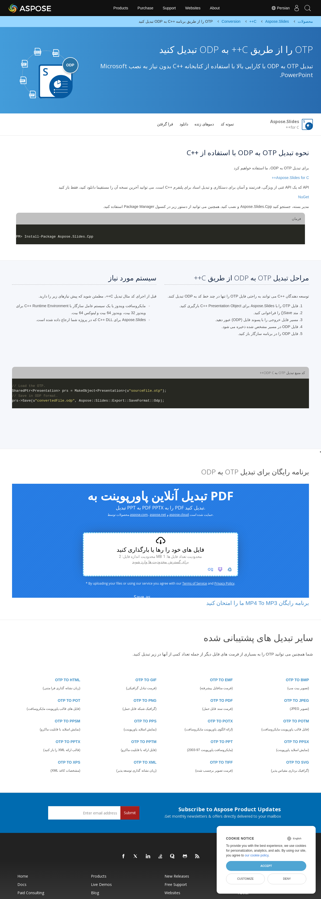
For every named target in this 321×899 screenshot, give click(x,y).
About (215, 8)
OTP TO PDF (222, 700)
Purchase (145, 8)
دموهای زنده (204, 124)
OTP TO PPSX (296, 742)
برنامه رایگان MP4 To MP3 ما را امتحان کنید (257, 603)
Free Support (176, 884)
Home (22, 876)
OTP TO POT (69, 700)
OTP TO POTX (220, 721)
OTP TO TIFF (221, 762)
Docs (21, 884)
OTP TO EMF (221, 680)
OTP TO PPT (222, 742)
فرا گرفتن (165, 124)
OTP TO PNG (144, 700)
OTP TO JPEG (296, 700)
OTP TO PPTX (68, 742)
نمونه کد (227, 124)
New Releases (177, 876)
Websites (192, 8)
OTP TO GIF (145, 680)
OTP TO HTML (67, 680)
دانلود (183, 124)
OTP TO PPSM (67, 721)
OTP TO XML (145, 762)
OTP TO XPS (69, 762)
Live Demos (101, 884)
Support (169, 8)
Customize (245, 878)
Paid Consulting (30, 892)
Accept (266, 865)
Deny (287, 878)
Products (120, 8)
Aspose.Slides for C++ (290, 178)
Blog (95, 892)
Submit (130, 812)
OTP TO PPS (145, 721)
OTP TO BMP (297, 680)
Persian (275, 8)
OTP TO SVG (297, 762)
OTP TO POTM (296, 721)
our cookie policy (257, 855)
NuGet (303, 197)
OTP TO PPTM (143, 742)
